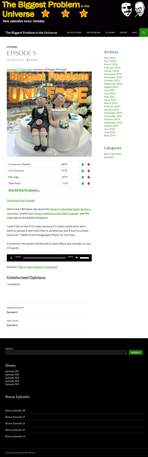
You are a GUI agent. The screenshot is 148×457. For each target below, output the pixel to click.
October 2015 (112, 80)
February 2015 (112, 106)
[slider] (44, 258)
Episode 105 (12, 377)
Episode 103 (12, 384)
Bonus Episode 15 (15, 429)
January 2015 (111, 109)
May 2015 (109, 96)
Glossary (110, 32)
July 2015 (109, 90)
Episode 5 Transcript (19, 69)
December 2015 (113, 73)
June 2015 (110, 93)
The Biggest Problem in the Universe (31, 33)
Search (9, 348)
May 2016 (109, 57)
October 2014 (112, 119)
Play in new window (30, 266)
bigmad (33, 60)
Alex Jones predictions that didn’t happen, (53, 213)
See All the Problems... (24, 190)
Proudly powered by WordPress (20, 452)
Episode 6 (49, 323)
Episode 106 (12, 374)
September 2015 (113, 83)
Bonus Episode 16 (15, 423)
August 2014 (111, 125)
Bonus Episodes (112, 153)
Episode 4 (49, 310)
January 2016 (111, 70)
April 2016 (110, 61)
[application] (49, 257)
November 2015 (113, 77)
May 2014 (109, 135)
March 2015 (111, 103)
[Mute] (77, 258)
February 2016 (112, 67)
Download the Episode (21, 200)
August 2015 (111, 86)
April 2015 (110, 99)
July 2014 (109, 128)
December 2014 (113, 112)
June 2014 (110, 132)
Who (134, 32)
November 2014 (113, 116)
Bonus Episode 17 (15, 416)
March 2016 (111, 64)
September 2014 (113, 122)
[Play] (11, 258)
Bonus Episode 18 (15, 410)
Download (50, 266)
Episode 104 (12, 380)
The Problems (93, 32)
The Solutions (74, 32)
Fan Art (123, 32)
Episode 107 (12, 371)
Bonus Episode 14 (15, 436)
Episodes (12, 46)
